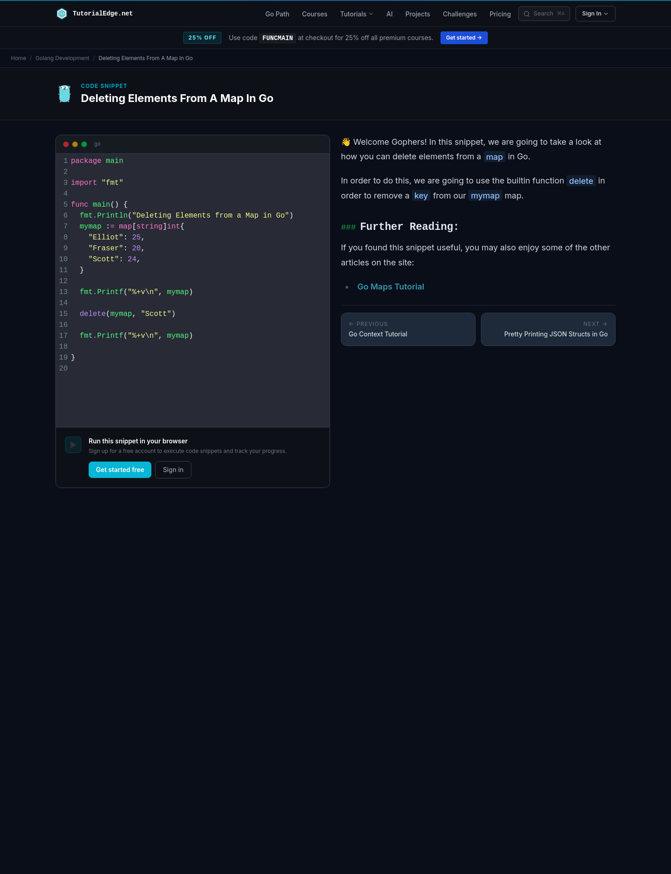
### (348, 228)
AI (389, 14)
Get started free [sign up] (120, 469)
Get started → (464, 37)
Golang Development (62, 58)
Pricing (500, 14)
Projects (418, 14)
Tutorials (357, 14)
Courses (314, 14)
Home (18, 58)
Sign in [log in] (173, 469)
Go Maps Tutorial (390, 286)
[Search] (544, 13)
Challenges (460, 14)
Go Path (277, 14)
